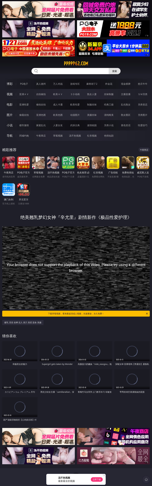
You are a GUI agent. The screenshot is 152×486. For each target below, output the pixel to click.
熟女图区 (125, 115)
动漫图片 (75, 115)
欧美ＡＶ (58, 94)
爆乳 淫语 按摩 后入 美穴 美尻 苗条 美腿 (22, 322)
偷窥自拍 (24, 115)
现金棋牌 (125, 83)
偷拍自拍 (41, 104)
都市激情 (24, 125)
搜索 (114, 71)
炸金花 (108, 83)
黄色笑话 (125, 125)
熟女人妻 (92, 94)
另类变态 (142, 104)
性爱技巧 (142, 125)
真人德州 (41, 83)
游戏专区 (75, 83)
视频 (10, 94)
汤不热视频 (75, 135)
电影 (10, 104)
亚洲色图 (41, 115)
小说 (10, 125)
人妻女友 (58, 125)
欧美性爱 (75, 104)
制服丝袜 (92, 104)
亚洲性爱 (24, 104)
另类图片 (142, 115)
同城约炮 (24, 135)
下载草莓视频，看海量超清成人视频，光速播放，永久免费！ (98, 313)
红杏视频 (92, 135)
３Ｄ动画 (75, 94)
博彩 (10, 84)
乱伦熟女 (125, 104)
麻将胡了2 (91, 83)
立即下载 (97, 479)
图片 (10, 115)
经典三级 (109, 104)
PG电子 (24, 83)
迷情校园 (92, 125)
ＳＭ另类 (142, 94)
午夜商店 (41, 135)
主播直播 (125, 94)
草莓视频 (58, 135)
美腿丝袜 (92, 115)
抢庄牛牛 (142, 83)
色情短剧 (109, 135)
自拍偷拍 (41, 94)
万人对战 (58, 83)
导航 (10, 136)
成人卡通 (58, 104)
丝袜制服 (109, 94)
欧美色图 (58, 115)
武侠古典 (75, 125)
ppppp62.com (76, 63)
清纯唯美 (109, 115)
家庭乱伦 (41, 125)
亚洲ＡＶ (24, 94)
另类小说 (109, 125)
